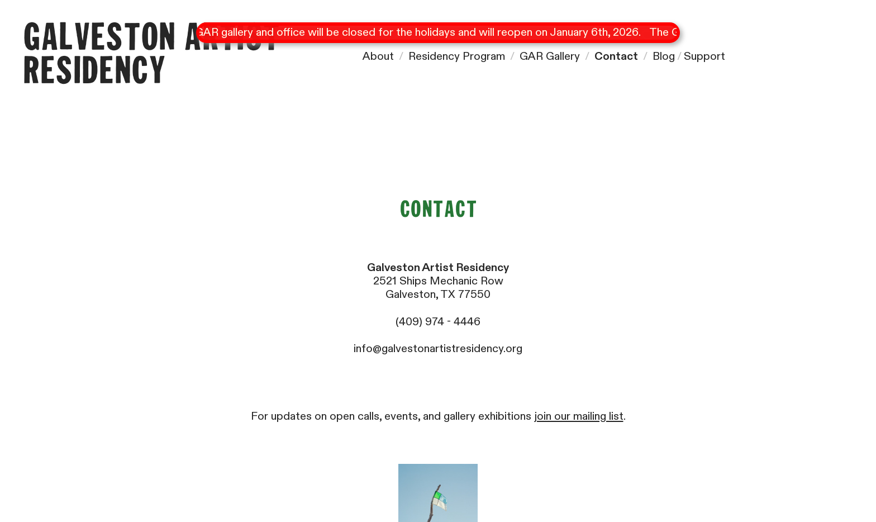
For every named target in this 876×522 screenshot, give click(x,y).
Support (704, 56)
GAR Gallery (550, 56)
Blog (664, 56)
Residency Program (456, 56)
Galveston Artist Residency (150, 55)
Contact (616, 56)
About (378, 56)
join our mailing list (578, 416)
